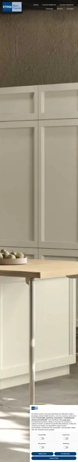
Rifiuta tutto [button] (42, 454)
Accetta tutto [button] (65, 454)
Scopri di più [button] (54, 458)
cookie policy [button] (66, 420)
